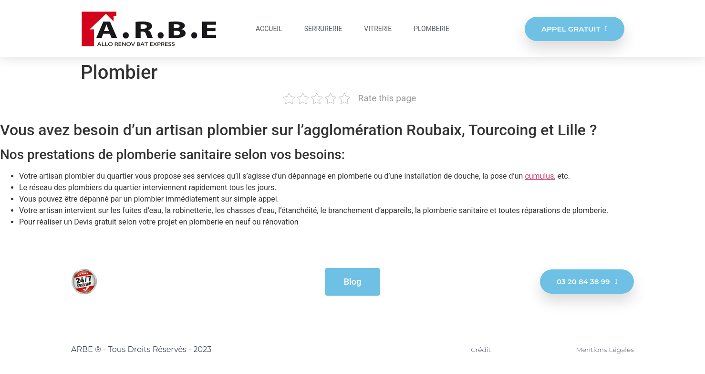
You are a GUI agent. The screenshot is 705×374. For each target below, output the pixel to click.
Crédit (481, 349)
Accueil (269, 28)
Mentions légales (605, 349)
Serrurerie (323, 28)
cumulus (539, 176)
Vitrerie (378, 28)
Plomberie (431, 28)
